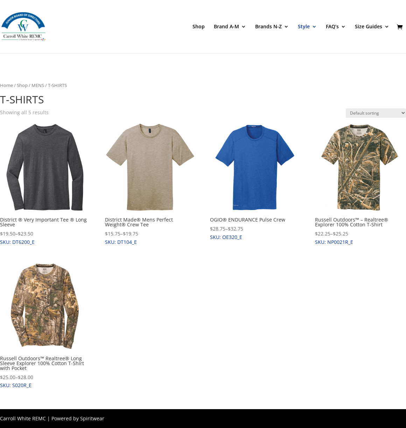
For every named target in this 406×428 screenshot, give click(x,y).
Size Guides (368, 27)
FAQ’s (332, 27)
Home (6, 85)
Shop (198, 27)
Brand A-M (226, 27)
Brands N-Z (268, 27)
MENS (37, 85)
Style (304, 27)
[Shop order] (376, 113)
